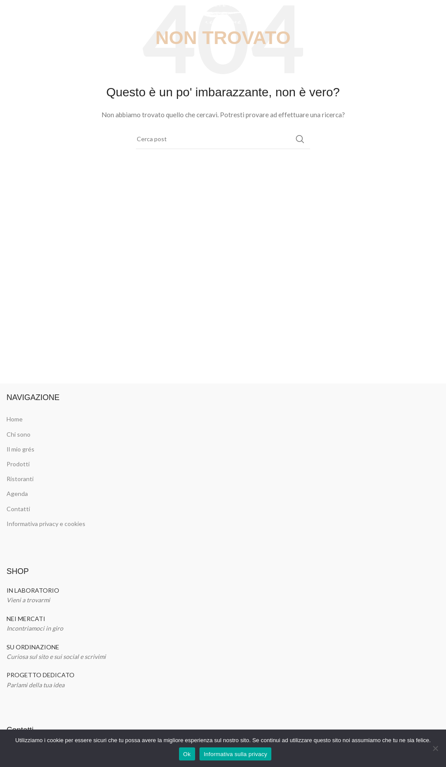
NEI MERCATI (26, 618)
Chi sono (18, 434)
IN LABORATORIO (33, 590)
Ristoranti (20, 478)
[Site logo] (223, 12)
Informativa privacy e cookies (46, 523)
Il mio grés (20, 449)
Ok (187, 754)
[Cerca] (223, 139)
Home (15, 419)
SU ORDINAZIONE (33, 647)
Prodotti (18, 464)
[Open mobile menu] (11, 13)
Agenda (17, 493)
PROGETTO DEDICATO (40, 675)
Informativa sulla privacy (235, 754)
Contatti (18, 508)
